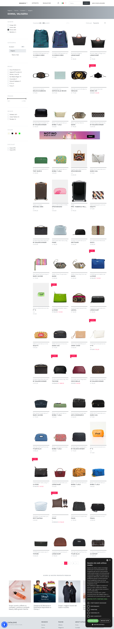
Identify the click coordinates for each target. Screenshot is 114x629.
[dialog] (99, 592)
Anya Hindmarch (15, 70)
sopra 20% (13, 148)
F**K (12, 83)
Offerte (35, 3)
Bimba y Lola (14, 74)
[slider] (7, 98)
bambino (13, 32)
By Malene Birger (15, 76)
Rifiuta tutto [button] (105, 621)
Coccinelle (13, 79)
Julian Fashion (14, 117)
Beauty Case (15, 55)
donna (13, 30)
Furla (12, 86)
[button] (4, 624)
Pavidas (13, 119)
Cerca (86, 3)
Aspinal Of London (16, 72)
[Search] (75, 3)
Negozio (23, 3)
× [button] (109, 560)
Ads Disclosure (98, 3)
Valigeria (12, 51)
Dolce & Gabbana (15, 81)
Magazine (47, 3)
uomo (13, 27)
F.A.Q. (77, 625)
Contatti (77, 627)
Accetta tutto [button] (92, 621)
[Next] (76, 563)
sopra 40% (13, 150)
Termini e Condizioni (98, 627)
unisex (13, 25)
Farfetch (13, 114)
